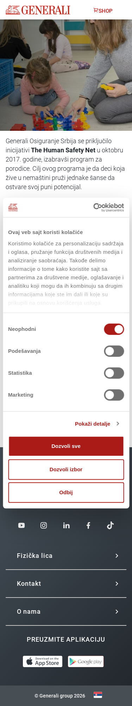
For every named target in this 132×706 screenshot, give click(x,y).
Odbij (66, 492)
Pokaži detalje (93, 424)
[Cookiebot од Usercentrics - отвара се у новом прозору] (94, 207)
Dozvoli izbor (66, 469)
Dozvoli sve (66, 446)
